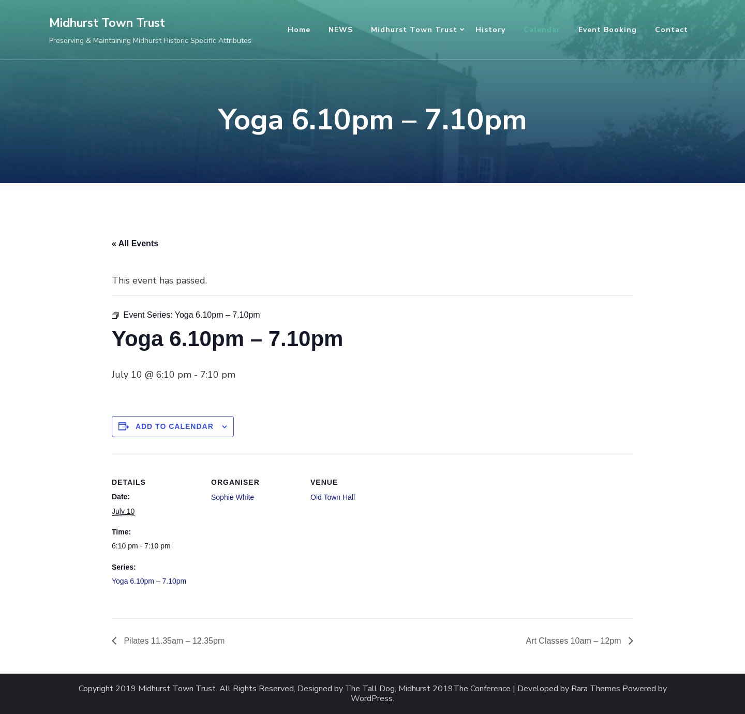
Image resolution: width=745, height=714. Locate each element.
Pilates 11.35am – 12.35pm (173, 640)
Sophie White (232, 497)
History (490, 30)
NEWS (341, 30)
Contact (671, 30)
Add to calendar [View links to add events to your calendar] (175, 426)
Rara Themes (595, 689)
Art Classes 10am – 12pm (574, 640)
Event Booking (607, 30)
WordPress (372, 699)
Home (299, 30)
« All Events (135, 243)
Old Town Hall (332, 497)
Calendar (542, 30)
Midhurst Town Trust (107, 23)
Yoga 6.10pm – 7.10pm (149, 581)
